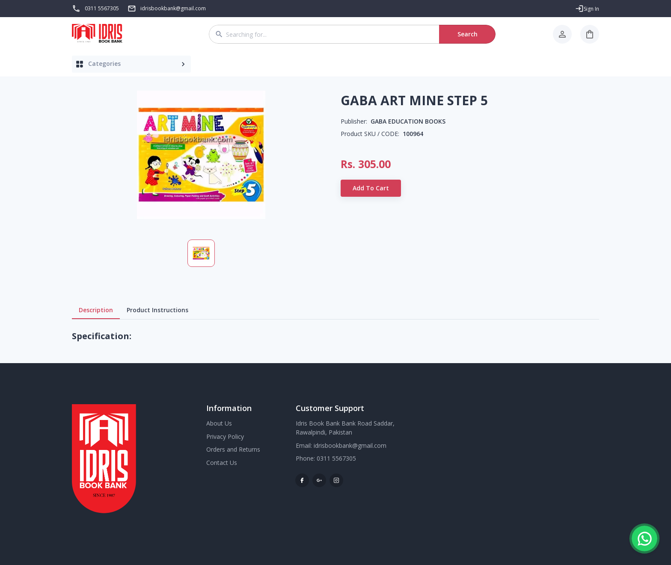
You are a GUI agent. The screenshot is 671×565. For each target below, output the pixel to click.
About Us (219, 423)
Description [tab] (96, 310)
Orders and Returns (233, 449)
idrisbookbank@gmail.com (350, 445)
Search (467, 34)
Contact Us (221, 463)
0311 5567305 (102, 8)
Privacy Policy (225, 436)
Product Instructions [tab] (157, 310)
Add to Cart (371, 188)
